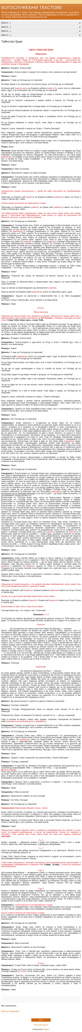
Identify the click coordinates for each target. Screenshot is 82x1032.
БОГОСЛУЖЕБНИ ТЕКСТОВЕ (31, 7)
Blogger (46, 1029)
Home (41, 1020)
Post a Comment (10, 1011)
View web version (41, 1025)
